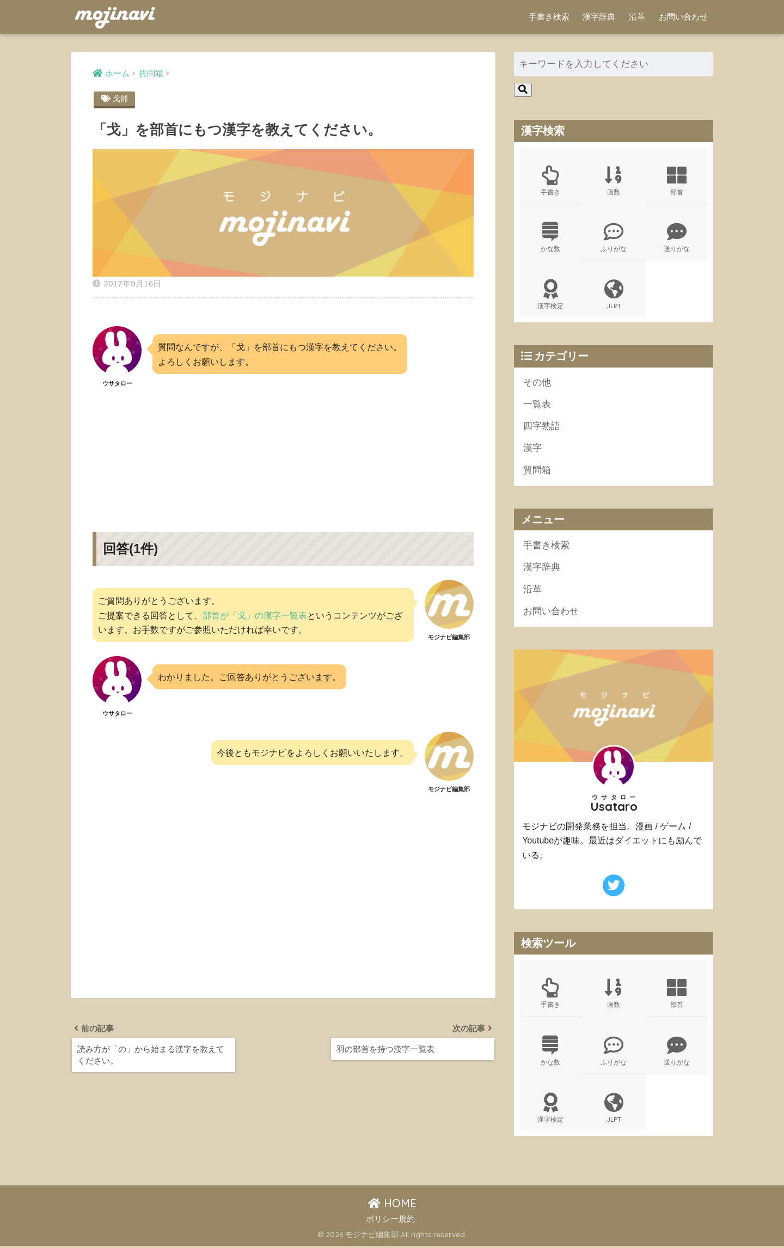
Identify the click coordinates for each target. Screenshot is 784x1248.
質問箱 (537, 471)
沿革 (637, 16)
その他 (537, 383)
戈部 (120, 98)
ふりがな (613, 238)
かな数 (550, 238)
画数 (613, 181)
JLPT (613, 295)
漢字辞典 (599, 16)
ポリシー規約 (390, 1221)
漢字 (532, 449)
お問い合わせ (683, 16)
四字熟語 (541, 427)
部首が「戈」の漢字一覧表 (255, 615)
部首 (677, 181)
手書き (550, 181)
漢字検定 (550, 295)
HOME (392, 1205)
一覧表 (537, 405)
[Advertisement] (283, 450)
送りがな (677, 238)
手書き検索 (549, 16)
